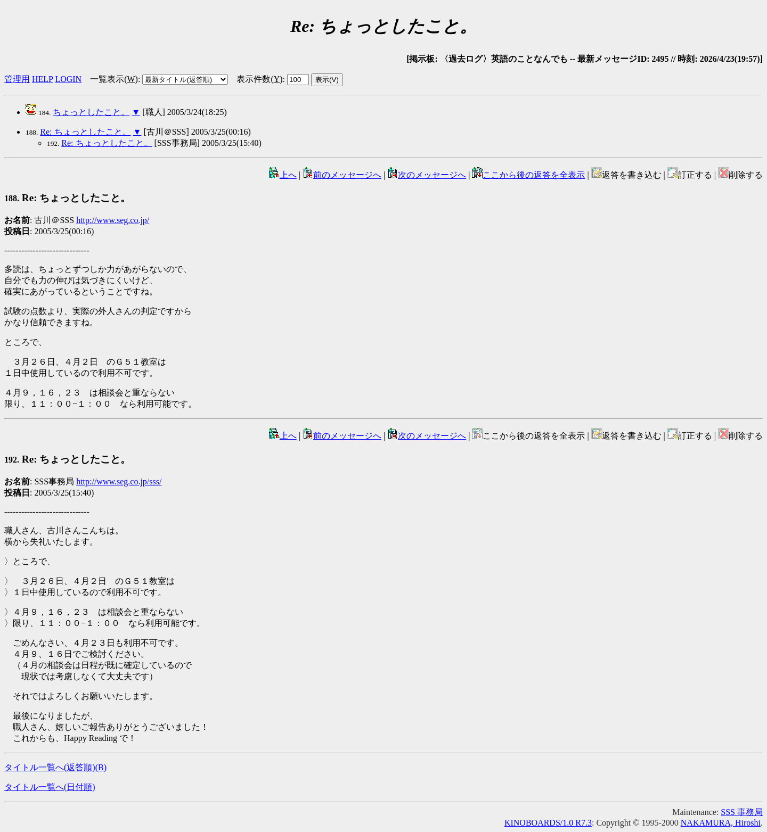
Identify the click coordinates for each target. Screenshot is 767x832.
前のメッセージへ (342, 174)
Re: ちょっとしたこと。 (85, 131)
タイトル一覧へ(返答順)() (55, 767)
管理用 (17, 79)
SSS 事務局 (742, 812)
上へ (283, 174)
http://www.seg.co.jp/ (112, 220)
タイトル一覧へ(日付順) (49, 787)
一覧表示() (114, 79)
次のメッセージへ (426, 174)
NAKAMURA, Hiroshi (721, 822)
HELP (42, 79)
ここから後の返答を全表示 (528, 174)
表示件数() (259, 79)
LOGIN (68, 79)
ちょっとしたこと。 (91, 112)
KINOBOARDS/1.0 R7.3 (548, 822)
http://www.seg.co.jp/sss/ (118, 481)
